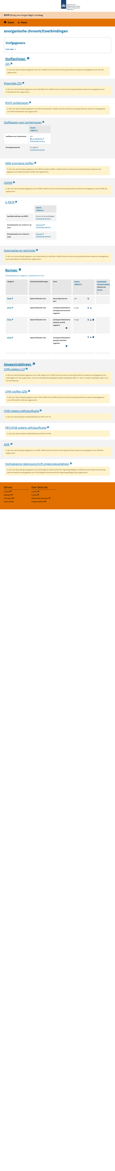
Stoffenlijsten (17, 59)
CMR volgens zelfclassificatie (23, 410)
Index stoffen (9, 502)
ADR (8, 444)
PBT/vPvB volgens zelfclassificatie (27, 427)
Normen (13, 270)
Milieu (10, 299)
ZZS (9, 64)
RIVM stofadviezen (18, 102)
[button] (22, 23)
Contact (16, 491)
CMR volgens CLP (16, 369)
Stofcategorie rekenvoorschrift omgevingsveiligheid (38, 464)
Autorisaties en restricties (21, 250)
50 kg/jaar (40, 234)
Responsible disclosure (43, 498)
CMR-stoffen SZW (17, 391)
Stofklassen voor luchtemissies (24, 122)
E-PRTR (11, 202)
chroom (33, 128)
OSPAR (9, 182)
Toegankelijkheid (43, 501)
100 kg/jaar (40, 225)
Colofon (43, 491)
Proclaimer (16, 498)
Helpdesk (16, 495)
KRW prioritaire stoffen (21, 163)
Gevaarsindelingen (19, 364)
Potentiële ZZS (14, 83)
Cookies (43, 495)
